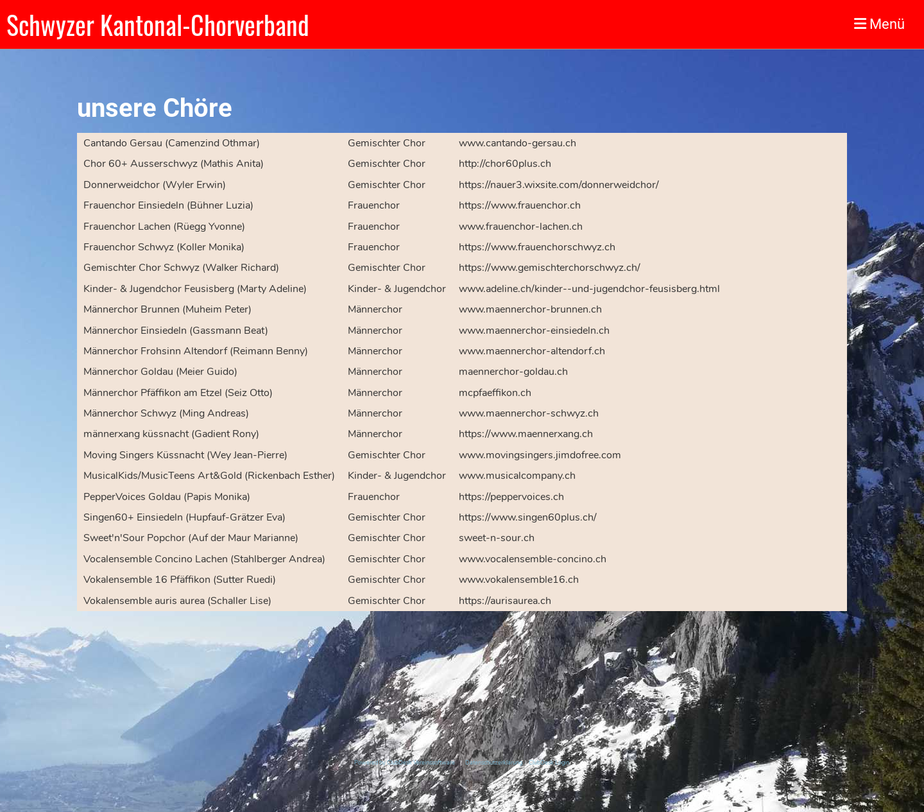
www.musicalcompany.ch (517, 476)
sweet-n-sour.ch (497, 538)
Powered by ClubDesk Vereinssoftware (404, 762)
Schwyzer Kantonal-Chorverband (157, 24)
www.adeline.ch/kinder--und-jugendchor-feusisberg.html (589, 289)
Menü (879, 24)
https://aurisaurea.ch (505, 601)
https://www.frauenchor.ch (520, 205)
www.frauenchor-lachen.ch (521, 227)
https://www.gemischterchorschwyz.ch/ (549, 268)
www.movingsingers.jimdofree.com (540, 455)
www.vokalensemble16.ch (519, 580)
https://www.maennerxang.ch (526, 434)
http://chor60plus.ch (505, 164)
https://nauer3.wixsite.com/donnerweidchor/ (559, 185)
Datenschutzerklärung (493, 762)
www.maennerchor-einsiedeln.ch (534, 331)
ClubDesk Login (549, 762)
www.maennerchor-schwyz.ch (529, 413)
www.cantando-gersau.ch (517, 143)
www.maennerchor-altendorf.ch (532, 351)
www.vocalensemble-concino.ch (532, 559)
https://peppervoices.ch (511, 497)
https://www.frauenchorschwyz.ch (537, 247)
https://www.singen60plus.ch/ (528, 517)
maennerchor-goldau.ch (513, 372)
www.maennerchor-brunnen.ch (530, 309)
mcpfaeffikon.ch (495, 393)
